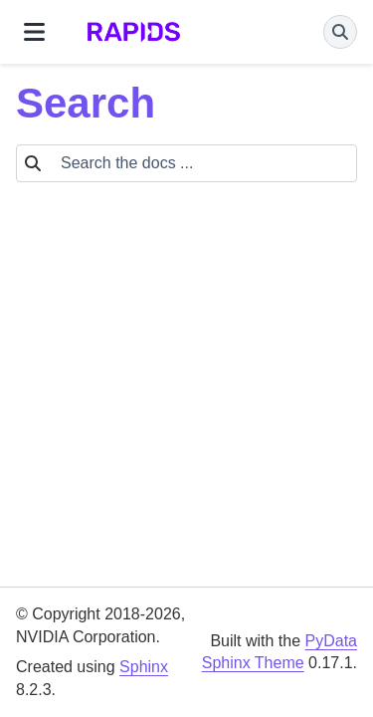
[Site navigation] (34, 32)
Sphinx (143, 666)
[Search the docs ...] (202, 163)
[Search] (340, 32)
